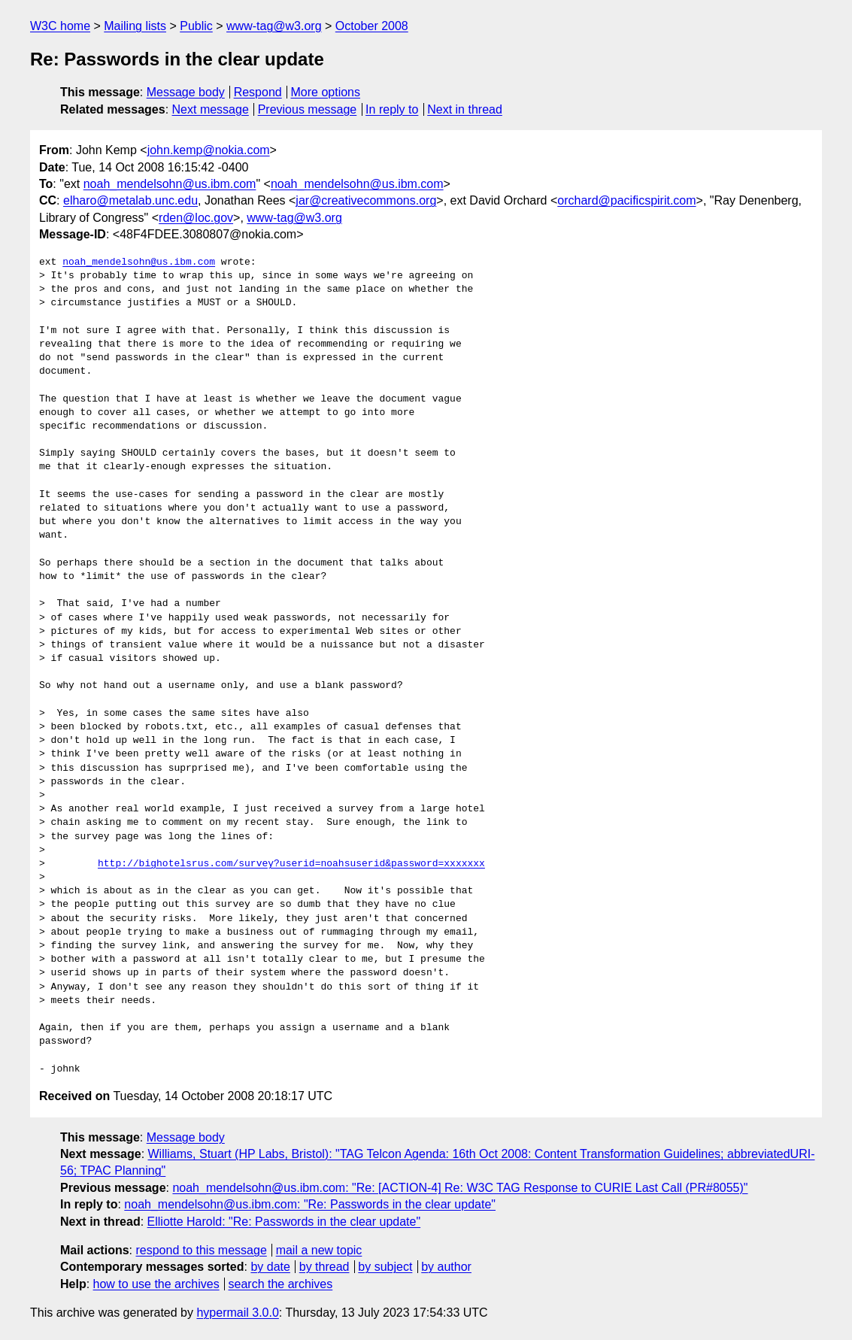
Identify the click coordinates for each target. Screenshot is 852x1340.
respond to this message (200, 1250)
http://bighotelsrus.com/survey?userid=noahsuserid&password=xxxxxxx (291, 864)
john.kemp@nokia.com (208, 150)
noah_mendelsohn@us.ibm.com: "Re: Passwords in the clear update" (310, 1204)
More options (326, 92)
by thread (324, 1266)
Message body (186, 92)
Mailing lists (135, 26)
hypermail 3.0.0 (237, 1312)
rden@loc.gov (196, 217)
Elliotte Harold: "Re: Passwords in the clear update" (284, 1221)
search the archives (281, 1284)
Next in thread (464, 109)
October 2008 (371, 26)
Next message (210, 109)
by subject (385, 1266)
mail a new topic (319, 1250)
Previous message (307, 109)
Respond (258, 92)
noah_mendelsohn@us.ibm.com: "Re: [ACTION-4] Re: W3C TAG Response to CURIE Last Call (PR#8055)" (459, 1187)
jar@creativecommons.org (366, 200)
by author (446, 1266)
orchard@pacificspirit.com (626, 200)
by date (270, 1266)
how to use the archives (156, 1284)
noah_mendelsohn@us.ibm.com (169, 183)
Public (196, 26)
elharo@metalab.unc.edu (130, 200)
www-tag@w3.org (274, 26)
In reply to (391, 109)
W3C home (60, 26)
